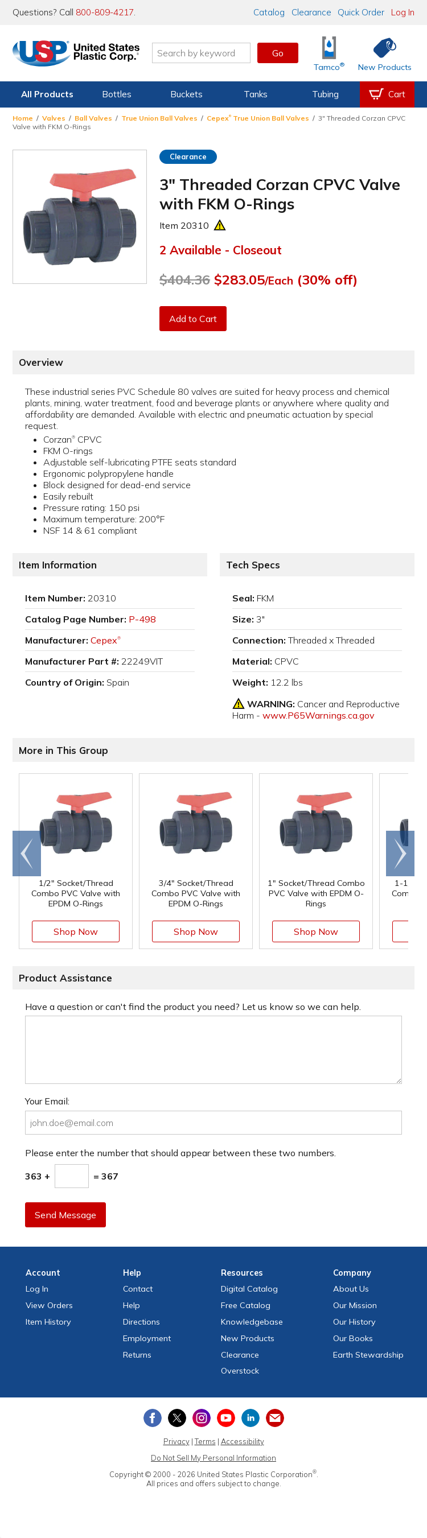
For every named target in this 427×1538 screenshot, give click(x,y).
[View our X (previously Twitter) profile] (177, 1418)
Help (131, 1305)
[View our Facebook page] (152, 1418)
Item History (48, 1322)
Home (23, 118)
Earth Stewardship (368, 1355)
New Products (247, 1338)
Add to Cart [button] (193, 318)
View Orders (49, 1305)
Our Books (353, 1338)
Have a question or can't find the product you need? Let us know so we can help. (193, 1006)
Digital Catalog (249, 1289)
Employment (147, 1338)
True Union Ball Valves (159, 118)
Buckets (186, 94)
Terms (205, 1441)
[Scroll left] (27, 853)
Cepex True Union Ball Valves (258, 118)
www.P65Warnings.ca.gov (318, 715)
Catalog (269, 12)
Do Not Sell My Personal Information (213, 1457)
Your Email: (47, 1101)
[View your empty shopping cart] (387, 94)
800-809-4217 (105, 12)
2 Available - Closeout (220, 249)
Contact (138, 1289)
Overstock (240, 1371)
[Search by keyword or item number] (205, 53)
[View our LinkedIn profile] (250, 1418)
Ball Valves (93, 118)
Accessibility (242, 1441)
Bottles (117, 94)
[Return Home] (80, 55)
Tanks (256, 94)
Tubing (325, 94)
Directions (141, 1322)
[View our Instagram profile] (201, 1418)
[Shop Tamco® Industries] (329, 53)
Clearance (311, 12)
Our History (354, 1322)
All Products (47, 94)
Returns (137, 1355)
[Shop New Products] (380, 53)
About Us (351, 1289)
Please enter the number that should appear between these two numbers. (180, 1152)
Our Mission (355, 1305)
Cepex (106, 640)
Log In (402, 12)
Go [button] (278, 53)
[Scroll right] (400, 853)
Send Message (65, 1214)
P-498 (142, 619)
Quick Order (361, 12)
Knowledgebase (252, 1322)
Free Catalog (245, 1305)
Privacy (176, 1441)
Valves (53, 118)
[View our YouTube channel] (226, 1418)
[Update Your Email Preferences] (275, 1418)
